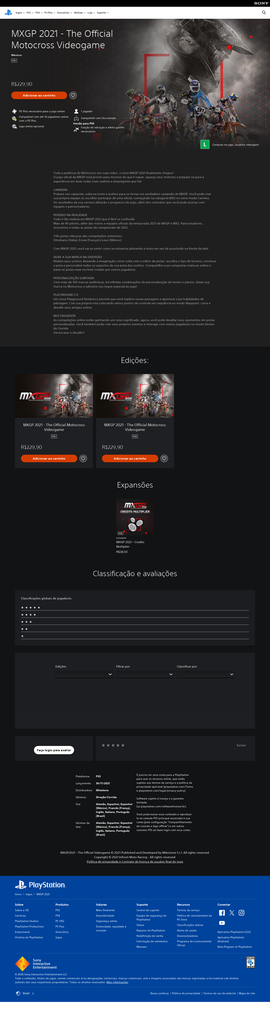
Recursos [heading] (183, 904)
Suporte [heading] (142, 904)
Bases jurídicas (159, 993)
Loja (90, 12)
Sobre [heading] (19, 904)
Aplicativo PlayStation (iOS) (234, 932)
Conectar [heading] (224, 904)
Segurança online (106, 921)
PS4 (37, 12)
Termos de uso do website (219, 993)
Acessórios (63, 12)
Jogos (19, 12)
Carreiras (20, 915)
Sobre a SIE (22, 910)
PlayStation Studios (27, 921)
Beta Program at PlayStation (235, 946)
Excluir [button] (241, 745)
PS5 (29, 12)
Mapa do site (247, 993)
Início (18, 894)
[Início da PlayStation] (8, 13)
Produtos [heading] (62, 904)
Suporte (101, 12)
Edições (61, 666)
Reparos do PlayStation (150, 930)
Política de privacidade (186, 993)
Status (140, 925)
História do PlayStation (29, 937)
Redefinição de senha (149, 936)
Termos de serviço (188, 910)
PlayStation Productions (29, 926)
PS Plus (48, 12)
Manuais (141, 946)
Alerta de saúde (186, 930)
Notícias (78, 12)
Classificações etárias (190, 925)
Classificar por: (187, 666)
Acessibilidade (105, 915)
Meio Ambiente (105, 910)
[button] (54, 750)
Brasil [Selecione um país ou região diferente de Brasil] (25, 993)
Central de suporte (147, 910)
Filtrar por (123, 666)
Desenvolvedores (187, 936)
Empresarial (22, 932)
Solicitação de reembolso (152, 941)
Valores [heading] (101, 904)
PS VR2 (60, 921)
